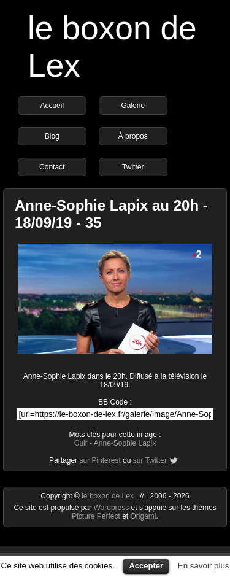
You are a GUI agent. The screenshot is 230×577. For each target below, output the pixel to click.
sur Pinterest (99, 460)
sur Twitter (150, 460)
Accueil (52, 105)
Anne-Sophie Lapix (125, 443)
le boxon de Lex (108, 496)
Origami (143, 516)
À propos (133, 136)
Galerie (133, 105)
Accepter (146, 565)
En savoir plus (203, 565)
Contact (51, 167)
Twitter (133, 167)
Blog (52, 136)
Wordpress (112, 507)
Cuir (81, 443)
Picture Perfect (96, 516)
